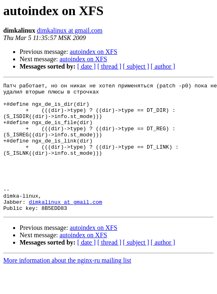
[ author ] (163, 66)
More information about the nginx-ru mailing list (67, 286)
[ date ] (86, 66)
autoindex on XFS (93, 51)
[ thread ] (109, 66)
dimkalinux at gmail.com (69, 30)
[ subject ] (136, 66)
